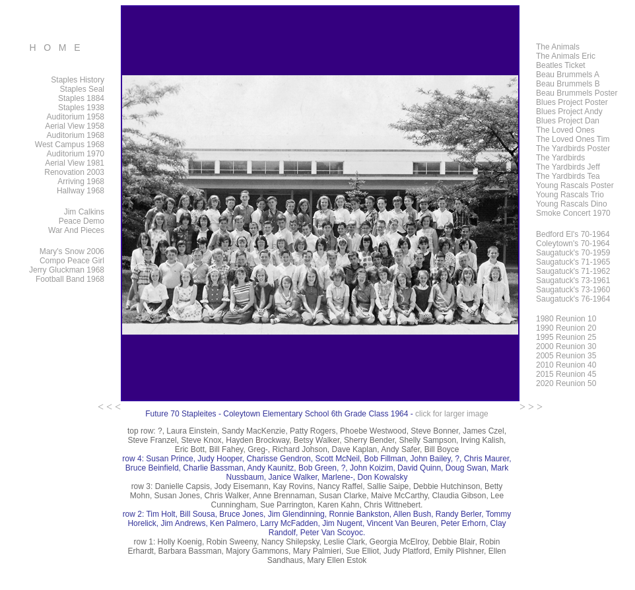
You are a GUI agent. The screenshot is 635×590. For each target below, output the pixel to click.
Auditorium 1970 (75, 153)
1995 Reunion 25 (566, 337)
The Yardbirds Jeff (568, 167)
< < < (109, 406)
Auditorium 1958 (75, 116)
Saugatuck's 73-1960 (573, 289)
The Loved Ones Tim (572, 139)
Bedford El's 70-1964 (573, 234)
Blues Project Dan (567, 120)
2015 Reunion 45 (566, 374)
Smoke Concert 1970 (573, 213)
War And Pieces (76, 230)
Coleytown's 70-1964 (573, 243)
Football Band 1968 (70, 279)
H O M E (54, 47)
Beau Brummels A (567, 74)
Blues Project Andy (569, 111)
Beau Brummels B (568, 83)
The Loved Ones (565, 130)
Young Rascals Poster (575, 185)
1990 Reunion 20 (566, 328)
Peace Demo (81, 221)
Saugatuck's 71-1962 (573, 271)
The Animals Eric (565, 56)
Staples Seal (82, 89)
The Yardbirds (560, 157)
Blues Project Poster (572, 102)
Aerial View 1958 (74, 126)
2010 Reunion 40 (566, 365)
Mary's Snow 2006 (72, 251)
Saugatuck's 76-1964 (573, 299)
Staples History (77, 79)
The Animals (558, 46)
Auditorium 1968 (75, 135)
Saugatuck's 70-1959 (573, 252)
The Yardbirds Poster (573, 148)
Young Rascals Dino (571, 204)
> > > (531, 406)
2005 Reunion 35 (566, 355)
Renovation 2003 (74, 172)
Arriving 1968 (80, 181)
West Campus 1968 (69, 144)
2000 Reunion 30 (566, 346)
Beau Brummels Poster (576, 93)
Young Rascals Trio (570, 194)
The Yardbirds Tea (568, 176)
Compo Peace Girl (72, 260)
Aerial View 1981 (74, 163)
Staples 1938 (81, 107)
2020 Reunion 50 (566, 383)
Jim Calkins (84, 211)
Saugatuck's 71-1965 (573, 262)
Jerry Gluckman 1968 (66, 270)
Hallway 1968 (80, 190)
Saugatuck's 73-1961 (573, 280)
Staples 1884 (81, 98)
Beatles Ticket (560, 65)
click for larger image (451, 413)
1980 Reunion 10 (566, 318)
